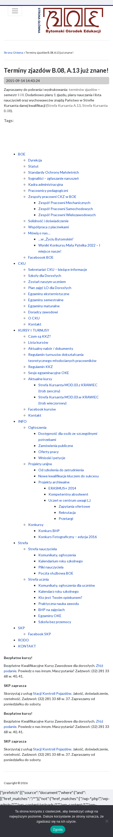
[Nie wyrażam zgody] (106, 821)
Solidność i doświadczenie (48, 221)
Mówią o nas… (39, 233)
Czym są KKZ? (39, 336)
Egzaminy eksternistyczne (48, 294)
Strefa (23, 543)
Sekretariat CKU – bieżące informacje (57, 269)
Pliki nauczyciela (50, 567)
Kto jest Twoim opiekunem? (60, 597)
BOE (21, 154)
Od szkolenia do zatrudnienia (61, 470)
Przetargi (66, 518)
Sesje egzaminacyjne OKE (48, 373)
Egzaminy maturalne (44, 306)
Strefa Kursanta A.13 (64, 105)
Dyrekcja (35, 160)
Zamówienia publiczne (55, 445)
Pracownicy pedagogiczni (48, 190)
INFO (22, 421)
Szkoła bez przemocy (54, 622)
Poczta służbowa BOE (55, 573)
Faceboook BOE (41, 257)
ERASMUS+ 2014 (62, 488)
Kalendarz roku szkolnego (58, 591)
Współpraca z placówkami (48, 227)
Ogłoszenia (37, 427)
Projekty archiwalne (54, 482)
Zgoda (57, 829)
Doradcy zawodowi (43, 312)
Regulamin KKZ (40, 366)
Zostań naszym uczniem (47, 281)
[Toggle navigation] (15, 11)
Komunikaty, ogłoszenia (57, 555)
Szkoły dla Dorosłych (44, 275)
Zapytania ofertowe (74, 506)
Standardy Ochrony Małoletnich (53, 172)
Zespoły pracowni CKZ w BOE (52, 196)
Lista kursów (38, 342)
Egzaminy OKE (49, 616)
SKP (21, 628)
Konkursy (35, 524)
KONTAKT (27, 646)
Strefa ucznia (38, 579)
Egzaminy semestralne (45, 300)
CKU (22, 263)
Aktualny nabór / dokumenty (50, 348)
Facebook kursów (42, 409)
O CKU (34, 318)
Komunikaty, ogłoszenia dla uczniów (66, 585)
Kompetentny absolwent (68, 494)
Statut (33, 166)
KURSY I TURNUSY (33, 330)
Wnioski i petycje (51, 458)
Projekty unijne (40, 464)
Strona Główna (13, 52)
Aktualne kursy (40, 379)
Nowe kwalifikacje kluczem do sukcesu (68, 476)
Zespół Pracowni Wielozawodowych (67, 215)
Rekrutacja (67, 512)
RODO (23, 640)
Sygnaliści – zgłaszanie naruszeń (53, 178)
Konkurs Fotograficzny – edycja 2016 (67, 537)
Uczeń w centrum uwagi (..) (70, 500)
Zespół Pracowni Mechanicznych (64, 202)
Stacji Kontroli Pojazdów (52, 693)
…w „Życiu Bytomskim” (56, 239)
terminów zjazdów (83, 89)
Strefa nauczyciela (42, 549)
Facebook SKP (39, 634)
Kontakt (34, 324)
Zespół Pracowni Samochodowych (65, 209)
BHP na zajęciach (51, 609)
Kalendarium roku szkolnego (60, 561)
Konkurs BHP (49, 530)
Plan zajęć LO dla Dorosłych (49, 287)
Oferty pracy (48, 452)
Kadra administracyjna (45, 184)
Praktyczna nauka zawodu (58, 603)
